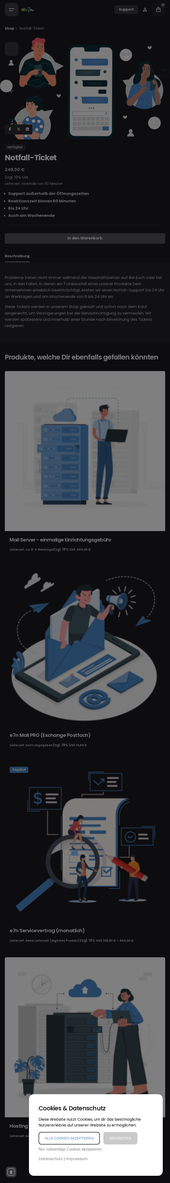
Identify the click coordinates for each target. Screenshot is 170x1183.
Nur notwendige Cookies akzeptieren (70, 1149)
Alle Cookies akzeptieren (69, 1138)
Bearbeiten (120, 1138)
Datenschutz (51, 1159)
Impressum (77, 1159)
